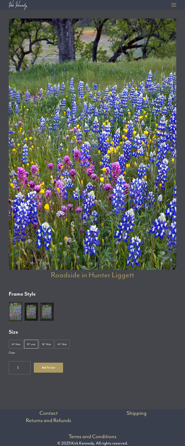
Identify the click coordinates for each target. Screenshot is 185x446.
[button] (174, 5)
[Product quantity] (20, 367)
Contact (48, 413)
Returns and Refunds (48, 420)
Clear (12, 353)
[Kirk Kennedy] (18, 5)
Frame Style (22, 294)
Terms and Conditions (92, 436)
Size (13, 332)
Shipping (137, 413)
